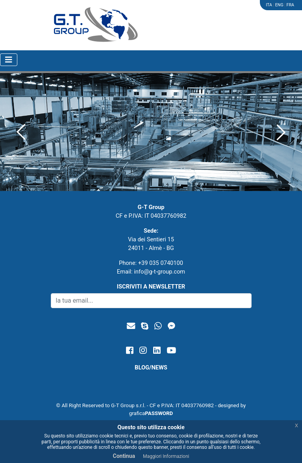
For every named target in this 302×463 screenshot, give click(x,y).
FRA (290, 4)
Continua (124, 456)
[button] (21, 132)
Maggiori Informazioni (166, 456)
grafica (151, 413)
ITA (269, 4)
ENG (279, 4)
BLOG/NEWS (151, 367)
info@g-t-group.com (159, 271)
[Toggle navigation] (8, 59)
